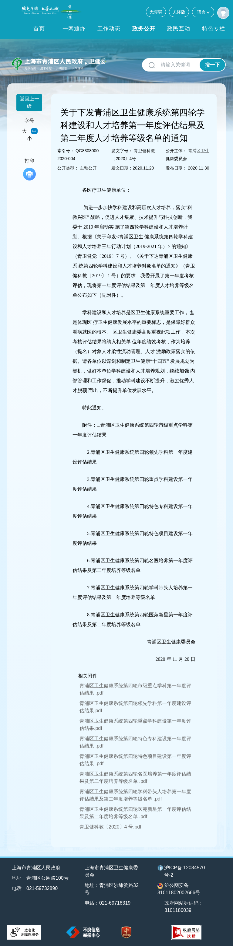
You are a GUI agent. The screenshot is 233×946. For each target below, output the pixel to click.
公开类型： (68, 168)
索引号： (65, 150)
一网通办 (74, 29)
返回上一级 (29, 102)
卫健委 (97, 61)
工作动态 (108, 29)
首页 (39, 29)
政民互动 (178, 29)
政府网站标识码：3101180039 (183, 906)
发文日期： (122, 168)
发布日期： (176, 168)
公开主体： (176, 150)
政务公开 (143, 29)
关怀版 (179, 11)
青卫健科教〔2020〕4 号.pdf (110, 826)
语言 (203, 12)
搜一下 (212, 65)
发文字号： (122, 150)
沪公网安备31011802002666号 (178, 889)
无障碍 (156, 11)
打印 (29, 169)
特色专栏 (213, 29)
